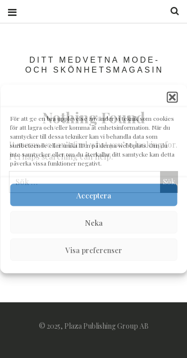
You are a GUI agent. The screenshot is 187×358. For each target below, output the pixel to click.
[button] (172, 97)
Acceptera (93, 195)
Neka (94, 222)
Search (171, 11)
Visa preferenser (93, 250)
